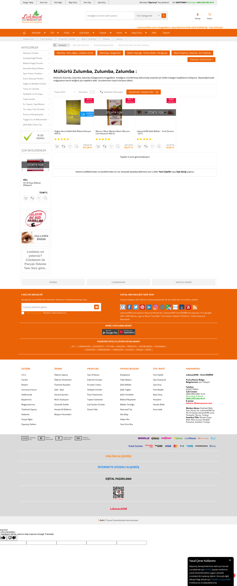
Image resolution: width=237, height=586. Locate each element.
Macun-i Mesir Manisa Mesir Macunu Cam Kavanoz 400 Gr (113, 132)
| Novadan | (90, 349)
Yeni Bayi (58, 2)
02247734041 (181, 2)
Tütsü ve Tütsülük (31, 88)
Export (166, 32)
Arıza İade (157, 409)
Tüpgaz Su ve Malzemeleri (35, 119)
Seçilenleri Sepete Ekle (143, 92)
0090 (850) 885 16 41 (195, 394)
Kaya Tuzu (137, 32)
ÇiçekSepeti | (99, 346)
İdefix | (149, 349)
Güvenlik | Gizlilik (67, 39)
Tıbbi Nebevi (126, 379)
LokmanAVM (118, 282)
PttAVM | (111, 346)
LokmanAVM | (85, 346)
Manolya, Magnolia (110, 52)
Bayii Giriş (157, 394)
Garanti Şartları (61, 394)
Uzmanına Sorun (29, 389)
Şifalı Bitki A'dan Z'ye (32, 124)
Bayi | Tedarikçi (89, 39)
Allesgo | (130, 349)
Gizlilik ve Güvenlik (221, 579)
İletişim (119, 39)
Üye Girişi (181, 171)
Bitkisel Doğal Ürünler (33, 63)
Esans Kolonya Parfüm (33, 78)
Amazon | (121, 346)
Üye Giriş (101, 2)
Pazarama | (161, 346)
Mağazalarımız (28, 404)
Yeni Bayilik (158, 389)
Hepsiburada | (147, 346)
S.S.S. (23, 374)
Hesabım (157, 399)
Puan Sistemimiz (94, 394)
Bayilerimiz (26, 399)
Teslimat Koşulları (62, 384)
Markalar (36, 32)
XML (154, 32)
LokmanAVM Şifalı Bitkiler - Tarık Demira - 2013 (155, 132)
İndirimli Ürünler (94, 379)
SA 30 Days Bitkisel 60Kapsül (32, 184)
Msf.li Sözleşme (61, 399)
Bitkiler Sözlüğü (127, 404)
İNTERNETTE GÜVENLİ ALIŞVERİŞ (118, 467)
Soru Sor (44, 2)
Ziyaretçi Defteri (28, 424)
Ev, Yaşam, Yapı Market (33, 104)
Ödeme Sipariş (61, 374)
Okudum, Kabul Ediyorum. (44, 313)
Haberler (25, 414)
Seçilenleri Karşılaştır (113, 92)
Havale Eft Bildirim (62, 409)
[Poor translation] (12, 538)
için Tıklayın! (198, 382)
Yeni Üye (87, 2)
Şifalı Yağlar (125, 389)
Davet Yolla (92, 409)
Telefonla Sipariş (29, 409)
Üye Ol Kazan (93, 374)
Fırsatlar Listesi (94, 384)
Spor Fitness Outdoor (32, 73)
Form (119, 32)
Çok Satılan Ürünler (96, 404)
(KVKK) (208, 569)
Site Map (124, 414)
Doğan (53, 282)
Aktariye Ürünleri (31, 53)
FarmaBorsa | (105, 349)
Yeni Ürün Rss (126, 424)
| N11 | (74, 346)
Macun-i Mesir (184, 282)
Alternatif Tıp (126, 409)
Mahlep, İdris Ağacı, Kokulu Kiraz (75, 52)
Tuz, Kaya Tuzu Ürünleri (34, 109)
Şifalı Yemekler (127, 394)
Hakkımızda (28, 39)
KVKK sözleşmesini (34, 312)
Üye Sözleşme (159, 379)
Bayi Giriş (73, 2)
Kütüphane (125, 374)
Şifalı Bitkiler (126, 384)
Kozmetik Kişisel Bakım (33, 68)
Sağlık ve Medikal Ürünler (34, 83)
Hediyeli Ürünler (94, 389)
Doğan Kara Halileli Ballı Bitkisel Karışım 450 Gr (72, 132)
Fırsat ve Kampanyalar (33, 114)
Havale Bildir (159, 404)
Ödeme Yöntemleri (63, 379)
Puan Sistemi (46, 39)
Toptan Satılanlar (95, 399)
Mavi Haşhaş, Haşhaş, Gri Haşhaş (192, 52)
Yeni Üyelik (165, 171)
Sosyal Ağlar (27, 419)
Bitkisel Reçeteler (128, 399)
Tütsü (66, 32)
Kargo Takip (28, 2)
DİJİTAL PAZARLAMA (118, 479)
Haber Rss (125, 419)
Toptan (102, 32)
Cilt (52, 32)
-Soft (101, 520)
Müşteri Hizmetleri (62, 414)
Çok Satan (84, 32)
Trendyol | (133, 346)
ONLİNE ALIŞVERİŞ (118, 456)
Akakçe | (141, 349)
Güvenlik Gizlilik (61, 404)
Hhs (25, 179)
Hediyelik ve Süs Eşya (33, 94)
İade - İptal (59, 389)
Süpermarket (29, 99)
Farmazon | (119, 349)
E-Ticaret (108, 520)
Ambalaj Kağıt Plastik (32, 58)
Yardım (106, 39)
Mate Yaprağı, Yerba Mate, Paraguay (147, 52)
